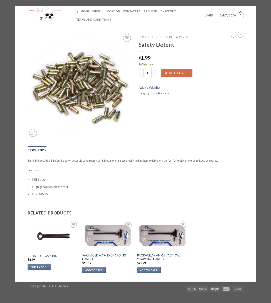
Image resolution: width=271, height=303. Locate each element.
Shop (97, 11)
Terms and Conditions (93, 19)
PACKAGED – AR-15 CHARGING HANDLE (104, 257)
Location (113, 11)
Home (85, 11)
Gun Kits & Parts (175, 37)
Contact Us (132, 11)
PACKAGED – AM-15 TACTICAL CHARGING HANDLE (158, 257)
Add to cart (176, 73)
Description (37, 150)
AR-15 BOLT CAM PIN (42, 256)
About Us (151, 11)
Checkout (168, 11)
